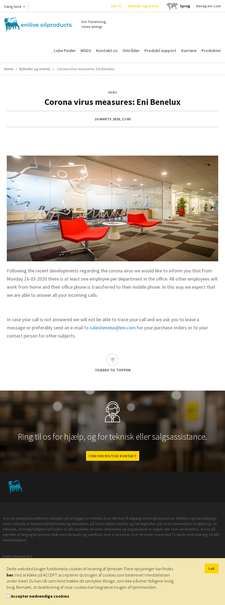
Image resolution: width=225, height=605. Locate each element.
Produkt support (160, 50)
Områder (131, 50)
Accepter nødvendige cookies (40, 596)
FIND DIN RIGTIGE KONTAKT (113, 455)
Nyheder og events (143, 6)
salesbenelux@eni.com (113, 327)
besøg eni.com (208, 6)
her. (10, 575)
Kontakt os (107, 50)
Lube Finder (65, 50)
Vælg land (14, 7)
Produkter (211, 50)
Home (9, 68)
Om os (116, 6)
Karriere (189, 50)
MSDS (86, 50)
